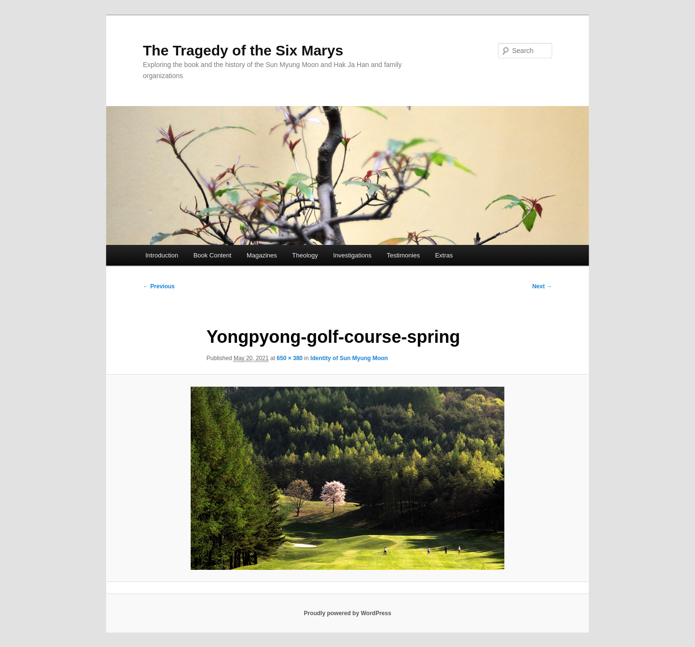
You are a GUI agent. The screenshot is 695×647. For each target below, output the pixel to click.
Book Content (213, 255)
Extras (444, 255)
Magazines (262, 255)
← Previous (159, 286)
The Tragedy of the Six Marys (243, 50)
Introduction (161, 255)
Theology (305, 255)
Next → (542, 286)
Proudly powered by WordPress (347, 613)
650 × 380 (290, 358)
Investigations (352, 255)
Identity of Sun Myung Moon (349, 358)
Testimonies (403, 255)
